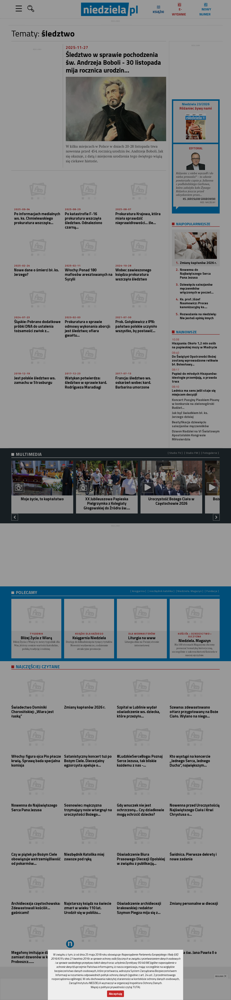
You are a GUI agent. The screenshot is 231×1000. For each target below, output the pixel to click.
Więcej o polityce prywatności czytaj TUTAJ (115, 987)
